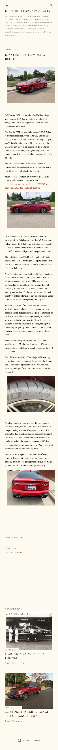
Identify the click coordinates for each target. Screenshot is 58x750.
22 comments (18, 663)
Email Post (17, 537)
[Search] (51, 5)
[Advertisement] (29, 581)
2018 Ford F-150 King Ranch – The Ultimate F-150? (28, 714)
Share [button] (7, 537)
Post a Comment (14, 553)
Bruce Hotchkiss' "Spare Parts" (28, 11)
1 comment (17, 721)
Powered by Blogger (29, 740)
